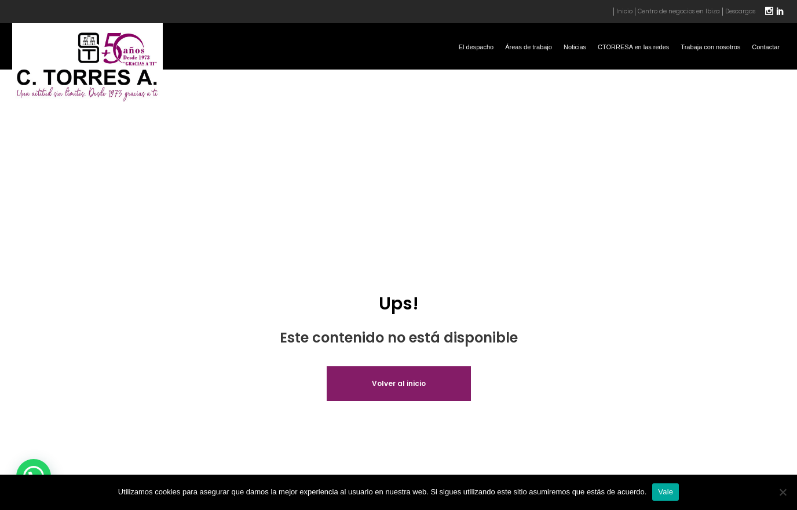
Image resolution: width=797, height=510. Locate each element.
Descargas (740, 11)
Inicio (624, 11)
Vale (665, 491)
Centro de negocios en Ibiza (679, 11)
